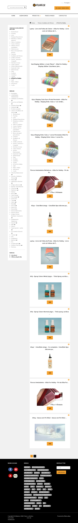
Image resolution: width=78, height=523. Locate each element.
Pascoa (14, 205)
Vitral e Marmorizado (16, 66)
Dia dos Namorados (16, 210)
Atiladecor (18, 516)
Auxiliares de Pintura (16, 56)
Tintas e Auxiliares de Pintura (17, 111)
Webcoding (67, 516)
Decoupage (15, 197)
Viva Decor (14, 83)
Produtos (36, 15)
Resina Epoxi (14, 31)
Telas (13, 200)
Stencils (14, 223)
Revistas (13, 247)
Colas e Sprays (15, 64)
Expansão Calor (15, 68)
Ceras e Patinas (15, 44)
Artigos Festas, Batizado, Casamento (17, 215)
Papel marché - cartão (17, 228)
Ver (50, 54)
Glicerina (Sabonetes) (17, 173)
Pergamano (14, 238)
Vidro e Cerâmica (15, 42)
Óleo (12, 71)
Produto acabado (16, 109)
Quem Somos (23, 15)
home (13, 15)
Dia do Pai (14, 207)
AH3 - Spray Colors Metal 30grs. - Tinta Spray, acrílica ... (49, 276)
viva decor (14, 255)
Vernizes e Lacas (15, 62)
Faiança (13, 191)
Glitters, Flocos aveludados (15, 46)
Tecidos (14, 235)
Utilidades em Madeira (17, 99)
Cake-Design (14, 195)
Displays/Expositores (17, 37)
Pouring (13, 33)
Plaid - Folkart (15, 81)
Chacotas (14, 188)
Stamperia (14, 107)
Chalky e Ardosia (15, 57)
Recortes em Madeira (17, 102)
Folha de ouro (15, 49)
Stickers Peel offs (16, 245)
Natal (13, 204)
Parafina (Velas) (16, 105)
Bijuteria (14, 240)
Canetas (13, 54)
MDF (13, 224)
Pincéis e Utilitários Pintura (16, 177)
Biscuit (13, 193)
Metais (13, 179)
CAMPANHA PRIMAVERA (14, 96)
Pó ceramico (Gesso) (16, 232)
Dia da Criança (15, 212)
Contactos (63, 15)
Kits (12, 236)
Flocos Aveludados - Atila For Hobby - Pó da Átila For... (49, 382)
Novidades (14, 93)
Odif (12, 80)
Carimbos (13, 75)
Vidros (13, 202)
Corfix (13, 85)
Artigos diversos (16, 185)
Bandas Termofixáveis (17, 186)
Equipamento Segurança (14, 220)
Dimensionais (14, 69)
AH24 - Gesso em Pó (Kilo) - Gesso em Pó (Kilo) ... (49, 418)
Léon (12, 35)
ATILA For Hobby (16, 78)
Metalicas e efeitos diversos (16, 39)
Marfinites (14, 190)
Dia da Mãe (14, 209)
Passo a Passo (49, 15)
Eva (12, 242)
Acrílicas (13, 73)
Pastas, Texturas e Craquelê (16, 60)
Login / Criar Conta (62, 8)
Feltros (13, 226)
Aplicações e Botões (16, 182)
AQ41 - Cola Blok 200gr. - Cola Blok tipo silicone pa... (49, 205)
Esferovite (14, 198)
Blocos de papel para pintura (16, 51)
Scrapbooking (15, 243)
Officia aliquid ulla (16, 257)
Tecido (13, 76)
